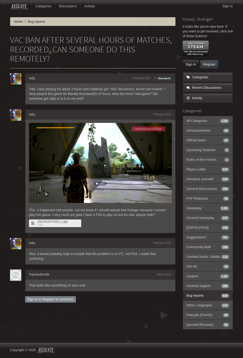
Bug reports (164, 78)
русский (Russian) (208, 324)
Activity (89, 6)
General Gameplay (208, 217)
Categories (43, 6)
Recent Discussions (204, 88)
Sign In (227, 6)
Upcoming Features (208, 150)
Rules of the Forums (208, 159)
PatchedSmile (39, 274)
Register (48, 299)
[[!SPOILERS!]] (208, 227)
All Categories (208, 120)
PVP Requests (208, 198)
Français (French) (208, 315)
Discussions (68, 6)
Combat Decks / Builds (208, 256)
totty (32, 78)
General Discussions (208, 188)
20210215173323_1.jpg (52, 221)
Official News (208, 140)
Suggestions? (208, 237)
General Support (208, 285)
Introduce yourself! (208, 179)
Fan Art (208, 266)
